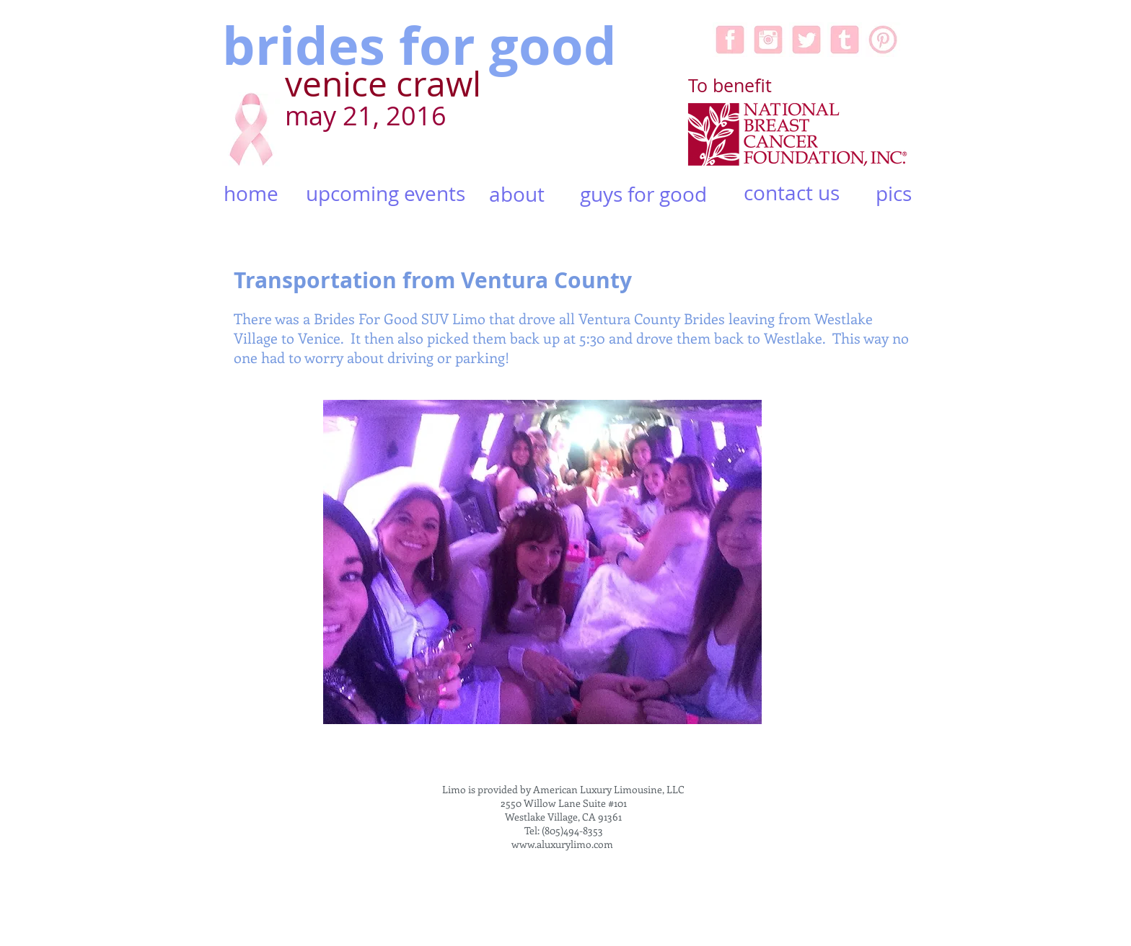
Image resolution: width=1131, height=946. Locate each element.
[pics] (893, 194)
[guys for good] (643, 194)
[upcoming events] (385, 194)
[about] (517, 194)
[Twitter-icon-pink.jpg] (806, 39)
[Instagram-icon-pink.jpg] (768, 39)
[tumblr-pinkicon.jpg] (844, 39)
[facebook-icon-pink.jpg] (730, 39)
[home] (251, 194)
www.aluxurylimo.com (562, 844)
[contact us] (791, 193)
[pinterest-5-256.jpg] (883, 39)
